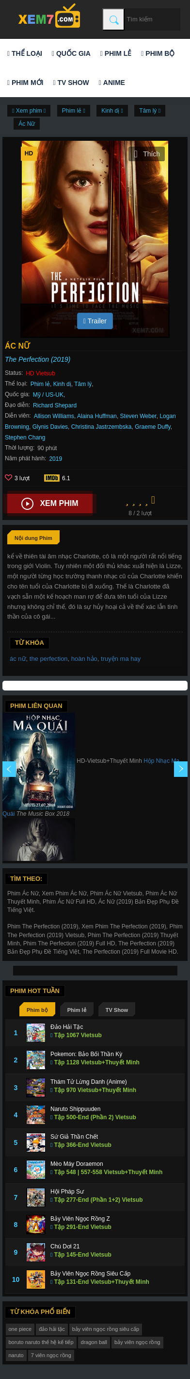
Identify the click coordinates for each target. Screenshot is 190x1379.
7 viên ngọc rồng (51, 1355)
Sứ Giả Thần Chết (74, 1136)
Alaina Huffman (97, 416)
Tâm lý (83, 384)
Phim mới (25, 82)
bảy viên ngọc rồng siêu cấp (106, 1329)
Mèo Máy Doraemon (76, 1163)
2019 (55, 458)
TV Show (71, 82)
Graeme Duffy (153, 426)
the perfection (49, 658)
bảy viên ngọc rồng (137, 1342)
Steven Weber (138, 416)
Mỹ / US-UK (48, 394)
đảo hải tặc (51, 1329)
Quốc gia (71, 53)
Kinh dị (62, 384)
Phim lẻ (115, 53)
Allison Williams (54, 416)
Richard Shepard (55, 405)
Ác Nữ (26, 123)
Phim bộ (157, 53)
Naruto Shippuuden (75, 1109)
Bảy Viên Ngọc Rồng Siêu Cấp (90, 1273)
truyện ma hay (121, 658)
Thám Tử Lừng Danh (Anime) (88, 1081)
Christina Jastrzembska (101, 426)
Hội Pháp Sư (67, 1191)
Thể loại (24, 53)
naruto (16, 1355)
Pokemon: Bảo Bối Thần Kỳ (86, 1054)
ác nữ (18, 658)
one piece (20, 1329)
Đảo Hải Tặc (66, 1027)
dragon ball (94, 1342)
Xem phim (49, 504)
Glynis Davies (50, 426)
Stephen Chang (25, 437)
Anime (112, 82)
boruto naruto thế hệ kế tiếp (41, 1342)
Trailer (95, 321)
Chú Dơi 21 (64, 1246)
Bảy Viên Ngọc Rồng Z (80, 1218)
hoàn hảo (84, 658)
